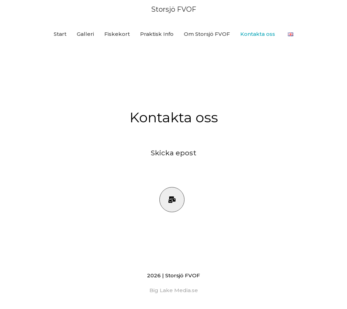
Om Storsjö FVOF (207, 34)
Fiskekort (117, 34)
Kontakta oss (257, 34)
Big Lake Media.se (173, 290)
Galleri (85, 34)
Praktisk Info (157, 34)
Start (60, 34)
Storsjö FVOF (173, 9)
